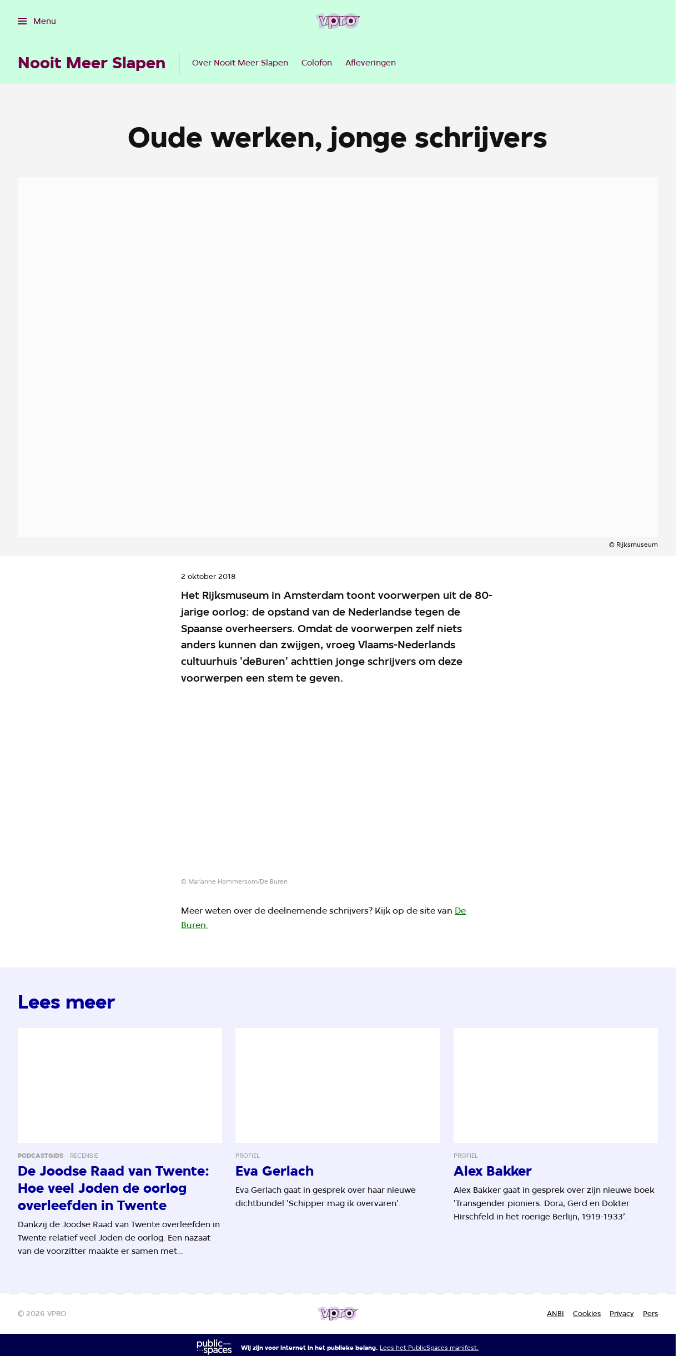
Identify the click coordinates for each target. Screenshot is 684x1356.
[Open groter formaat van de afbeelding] (338, 788)
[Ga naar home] (337, 21)
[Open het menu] (37, 21)
